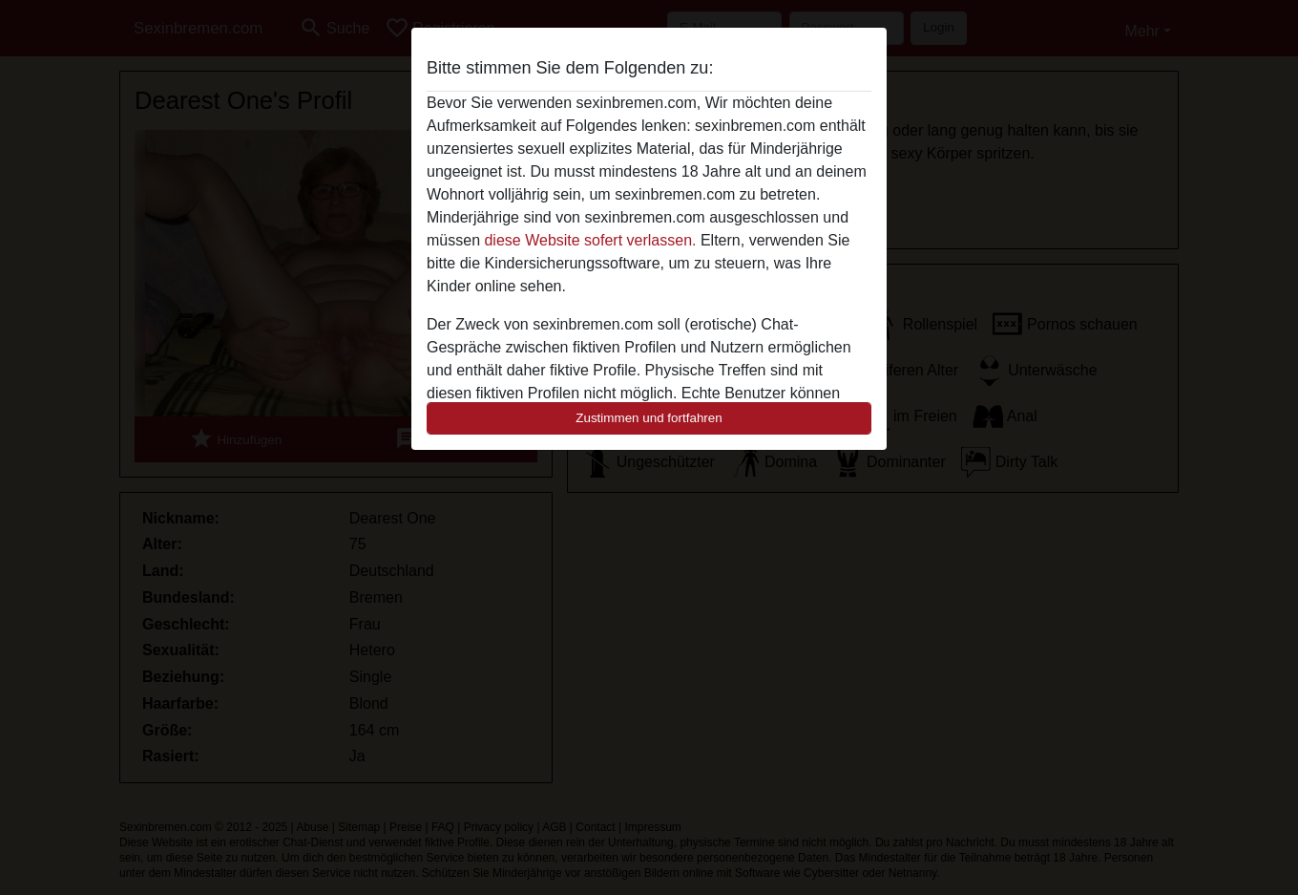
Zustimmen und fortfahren (649, 418)
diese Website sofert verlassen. (590, 240)
